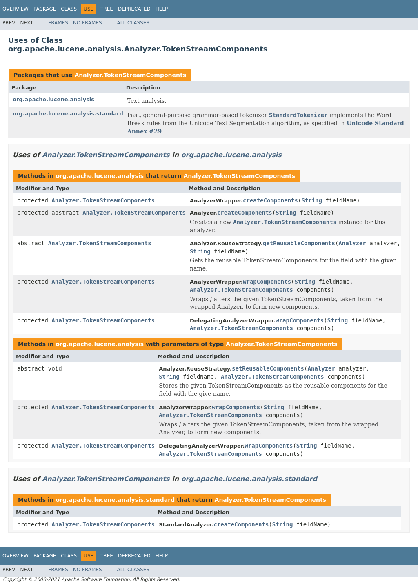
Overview (15, 9)
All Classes (133, 23)
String (311, 200)
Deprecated (134, 9)
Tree (106, 9)
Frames (58, 23)
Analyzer (352, 243)
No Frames (87, 23)
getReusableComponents (299, 243)
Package (44, 9)
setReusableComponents (268, 368)
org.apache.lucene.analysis (53, 99)
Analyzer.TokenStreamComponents (130, 75)
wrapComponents (267, 281)
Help (162, 9)
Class (69, 9)
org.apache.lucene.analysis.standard (68, 114)
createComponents (270, 200)
